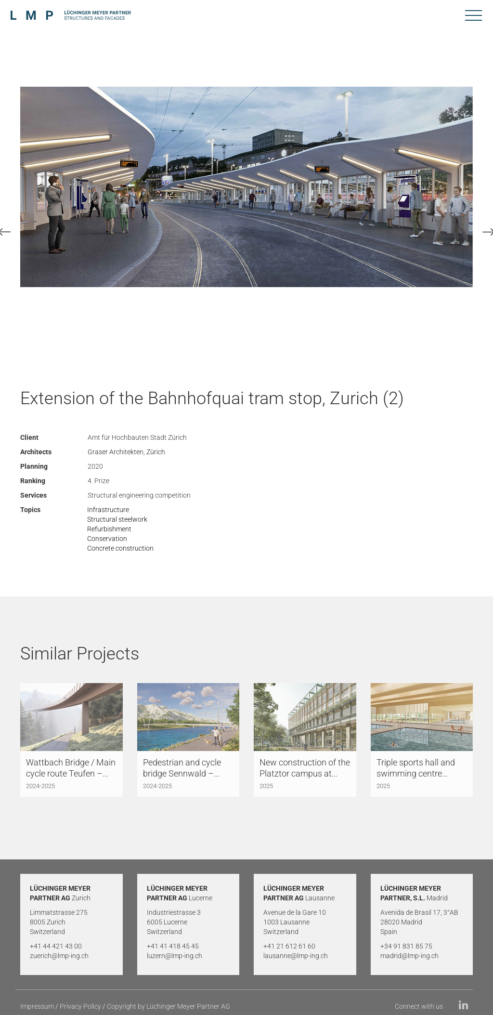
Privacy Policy (80, 1006)
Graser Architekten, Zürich (126, 452)
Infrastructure (108, 510)
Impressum (37, 1006)
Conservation (107, 538)
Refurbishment (109, 529)
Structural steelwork (117, 519)
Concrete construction (120, 548)
